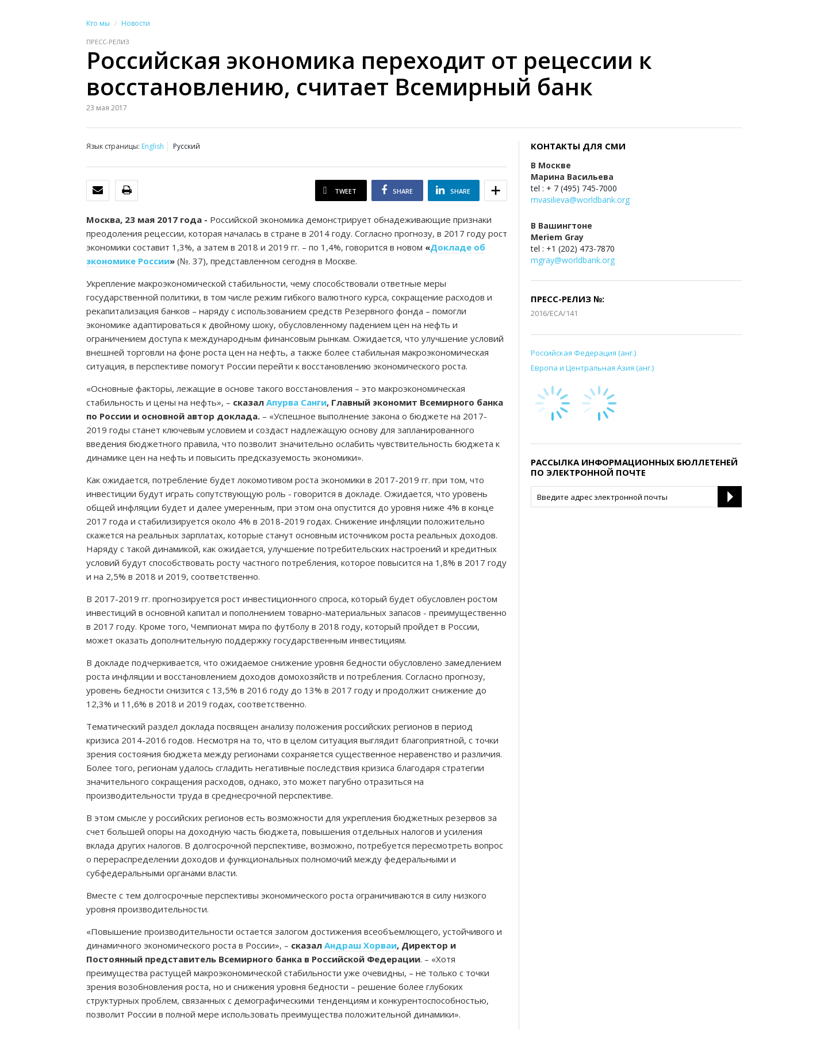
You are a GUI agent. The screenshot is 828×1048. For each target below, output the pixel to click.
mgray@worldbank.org (573, 260)
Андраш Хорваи (360, 945)
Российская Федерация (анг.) (583, 353)
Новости (135, 23)
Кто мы (98, 23)
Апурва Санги (296, 402)
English (152, 146)
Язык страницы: (113, 146)
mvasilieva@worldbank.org (580, 199)
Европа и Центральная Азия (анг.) (592, 368)
